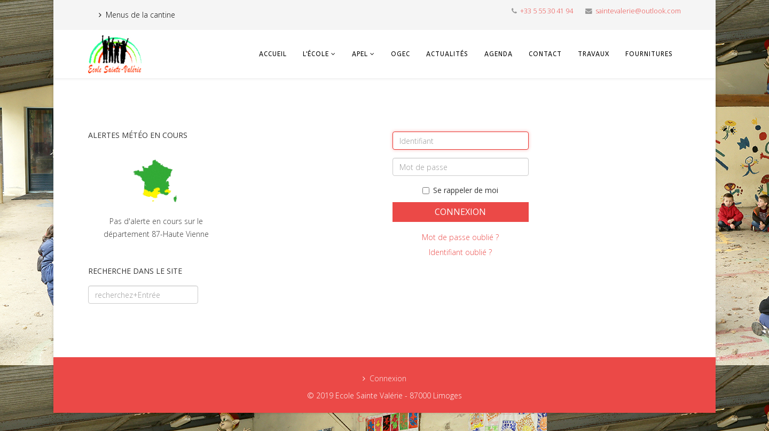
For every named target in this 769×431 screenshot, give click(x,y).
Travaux (593, 54)
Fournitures (649, 54)
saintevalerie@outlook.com (638, 11)
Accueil (273, 54)
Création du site (384, 419)
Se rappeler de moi (460, 190)
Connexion (460, 212)
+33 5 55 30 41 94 (546, 11)
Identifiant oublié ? (460, 252)
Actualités (447, 54)
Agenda (498, 54)
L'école (316, 54)
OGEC (400, 54)
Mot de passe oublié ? (460, 237)
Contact (545, 54)
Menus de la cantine (140, 15)
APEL (360, 54)
